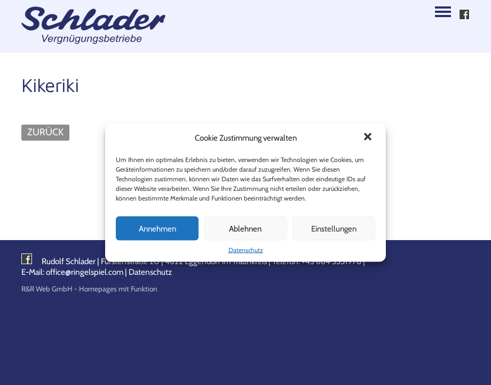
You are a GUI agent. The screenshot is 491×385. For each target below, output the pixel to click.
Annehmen (157, 228)
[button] (368, 138)
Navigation (443, 11)
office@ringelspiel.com (84, 272)
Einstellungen (334, 228)
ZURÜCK (45, 131)
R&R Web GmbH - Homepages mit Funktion (89, 288)
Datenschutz (245, 250)
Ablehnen (245, 228)
